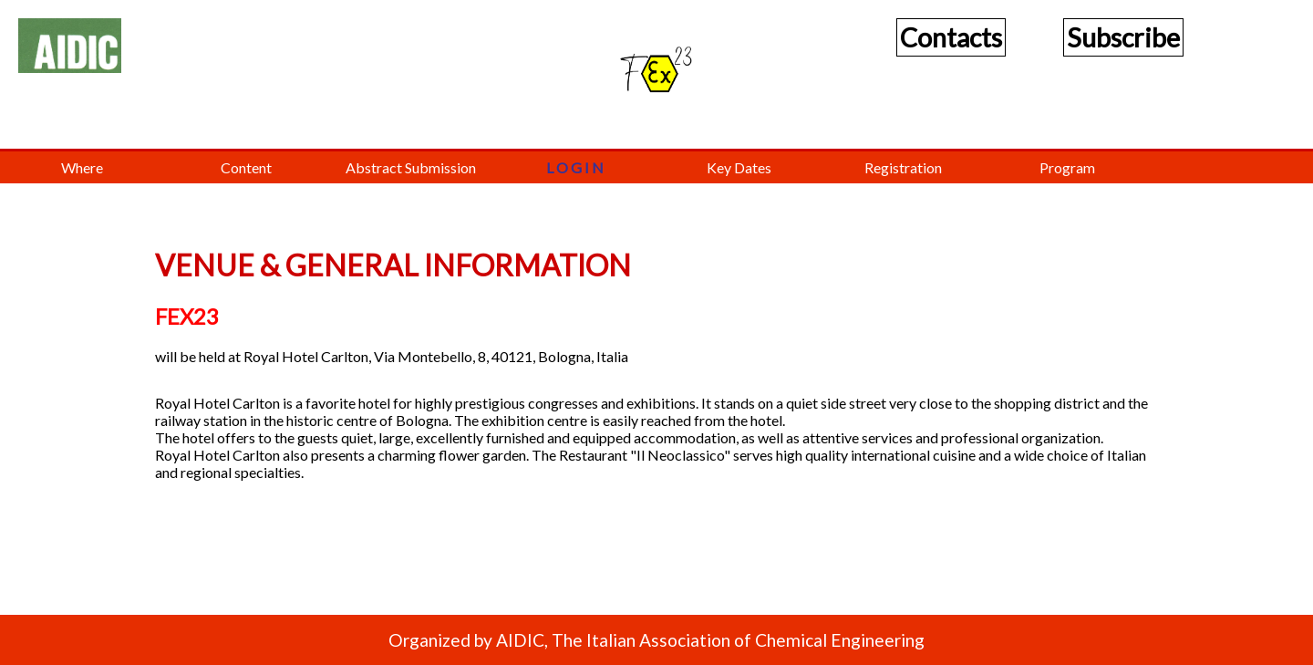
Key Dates (739, 167)
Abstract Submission (411, 167)
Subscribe (1123, 37)
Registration (903, 167)
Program (1067, 167)
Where (82, 167)
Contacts (951, 37)
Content (246, 167)
